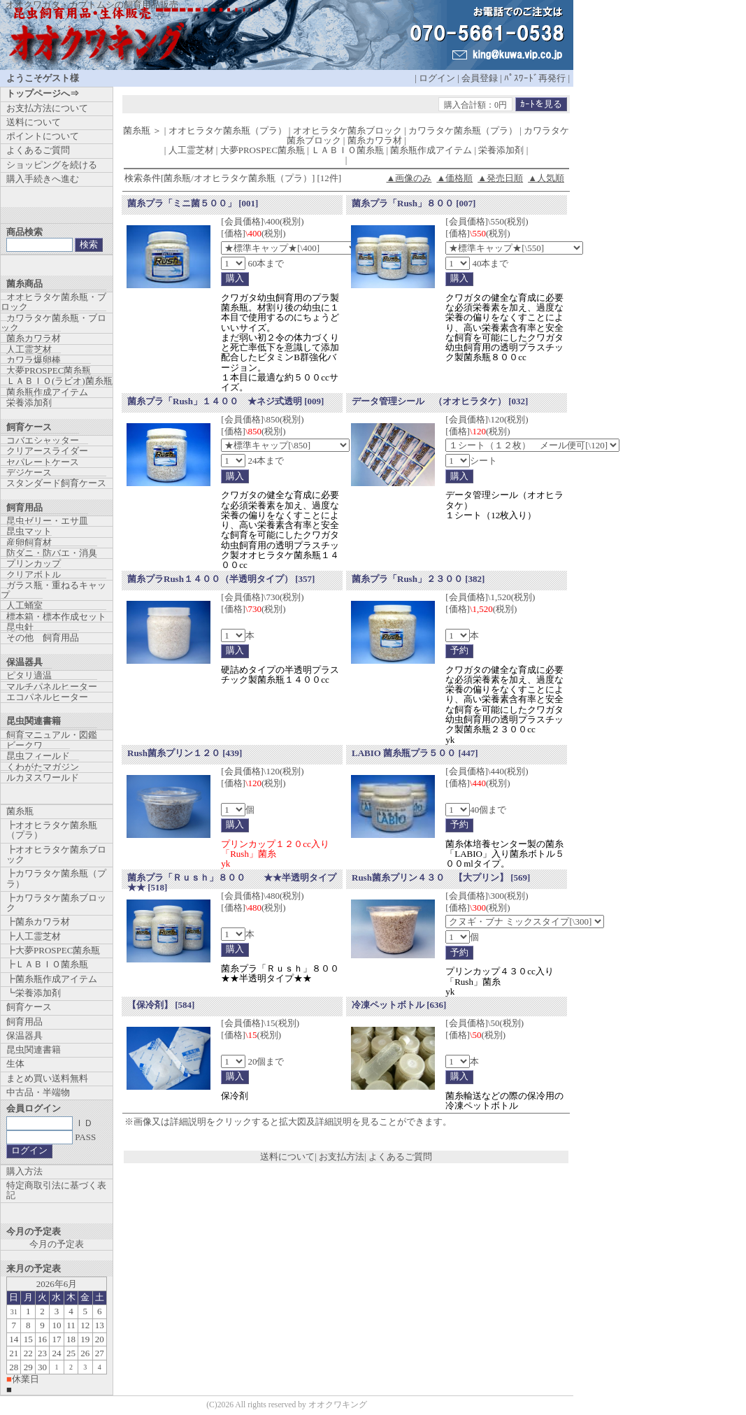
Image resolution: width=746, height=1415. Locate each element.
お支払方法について (47, 108)
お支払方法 (341, 1156)
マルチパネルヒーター (51, 686)
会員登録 (479, 78)
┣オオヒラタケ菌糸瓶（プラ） (51, 830)
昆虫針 (20, 627)
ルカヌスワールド (42, 777)
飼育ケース (29, 1007)
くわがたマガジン (42, 767)
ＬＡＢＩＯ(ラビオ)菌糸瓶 (59, 381)
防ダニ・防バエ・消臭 (51, 553)
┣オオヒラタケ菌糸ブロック (56, 854)
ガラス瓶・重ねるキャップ (53, 590)
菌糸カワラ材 (33, 338)
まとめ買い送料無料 (47, 1078)
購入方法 (24, 1171)
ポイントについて (42, 136)
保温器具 (24, 1035)
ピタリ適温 (29, 675)
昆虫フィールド (38, 756)
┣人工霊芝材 (33, 936)
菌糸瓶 (20, 811)
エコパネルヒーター (47, 697)
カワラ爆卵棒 (33, 360)
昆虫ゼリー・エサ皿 (47, 520)
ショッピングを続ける (51, 164)
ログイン (437, 78)
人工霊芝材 (29, 349)
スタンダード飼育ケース (56, 483)
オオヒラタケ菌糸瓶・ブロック (53, 302)
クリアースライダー (47, 451)
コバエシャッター (42, 440)
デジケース (29, 472)
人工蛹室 (24, 605)
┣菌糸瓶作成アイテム (51, 979)
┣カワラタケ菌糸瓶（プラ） (56, 878)
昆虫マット (29, 531)
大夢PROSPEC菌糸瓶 (48, 370)
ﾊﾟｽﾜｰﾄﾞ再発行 (535, 78)
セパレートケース (42, 462)
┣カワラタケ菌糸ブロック (56, 903)
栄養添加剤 (29, 402)
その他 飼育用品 (42, 637)
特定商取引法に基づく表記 (56, 1190)
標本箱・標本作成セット (56, 616)
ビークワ (24, 745)
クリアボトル (33, 574)
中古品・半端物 (38, 1092)
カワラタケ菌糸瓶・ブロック (53, 323)
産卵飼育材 (29, 542)
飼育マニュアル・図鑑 (51, 735)
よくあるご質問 (400, 1156)
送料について (287, 1156)
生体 (15, 1063)
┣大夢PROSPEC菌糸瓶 (53, 950)
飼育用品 (24, 1021)
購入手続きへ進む (42, 178)
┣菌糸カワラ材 (38, 921)
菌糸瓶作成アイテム (47, 392)
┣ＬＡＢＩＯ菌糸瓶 (47, 964)
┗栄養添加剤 (33, 993)
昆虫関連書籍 (33, 1049)
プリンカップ (33, 563)
